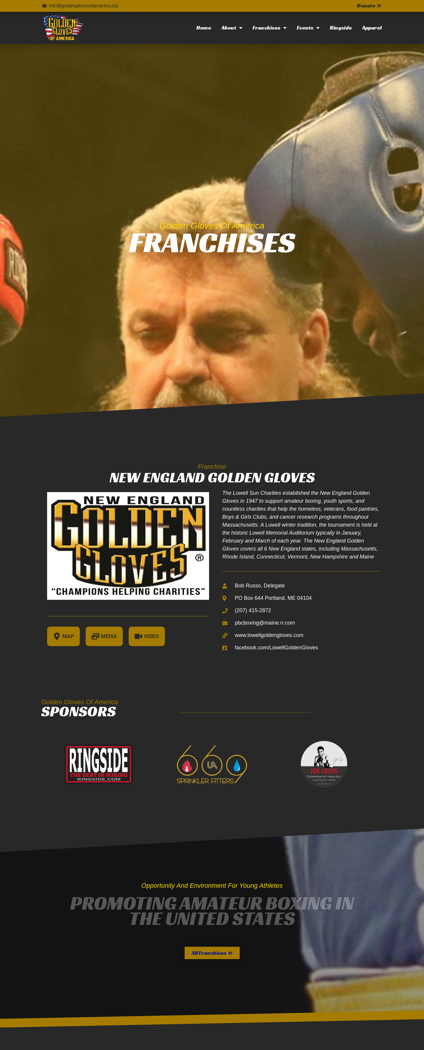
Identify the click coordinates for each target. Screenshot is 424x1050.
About (231, 27)
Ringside (341, 27)
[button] (212, 953)
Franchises (269, 27)
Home (203, 27)
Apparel (372, 27)
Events (308, 27)
